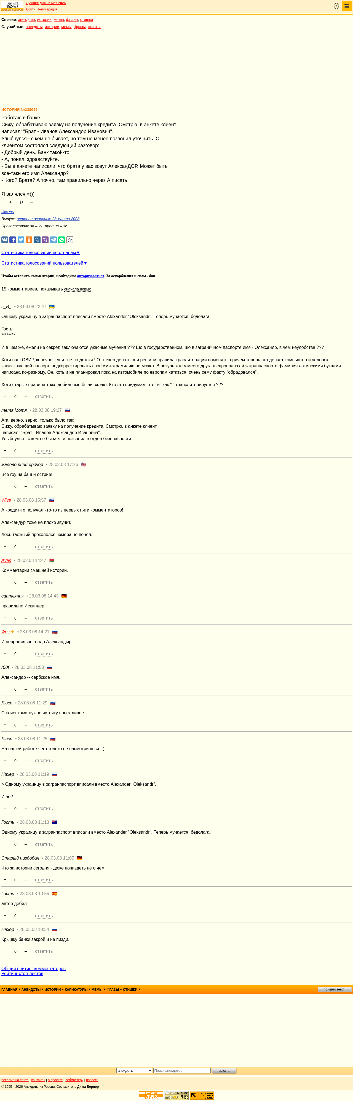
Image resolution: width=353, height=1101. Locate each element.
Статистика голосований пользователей (42, 263)
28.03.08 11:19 (34, 774)
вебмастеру (74, 1080)
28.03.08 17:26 (63, 464)
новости (92, 1080)
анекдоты (26, 19)
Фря (5, 631)
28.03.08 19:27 (47, 410)
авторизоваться (90, 276)
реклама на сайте (15, 1080)
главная (9, 990)
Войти (31, 9)
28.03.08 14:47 (31, 560)
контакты (38, 1080)
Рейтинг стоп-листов (22, 973)
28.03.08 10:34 (34, 929)
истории (44, 19)
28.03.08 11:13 (34, 822)
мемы (59, 19)
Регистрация (47, 9)
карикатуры (76, 990)
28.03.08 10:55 (34, 893)
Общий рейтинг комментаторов (33, 968)
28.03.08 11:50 (29, 667)
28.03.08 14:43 (44, 596)
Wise (6, 500)
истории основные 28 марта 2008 (48, 219)
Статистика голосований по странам (38, 252)
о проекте (55, 1080)
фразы (72, 19)
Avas (6, 560)
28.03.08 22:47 (32, 306)
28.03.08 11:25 (32, 738)
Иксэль (7, 211)
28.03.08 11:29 (32, 703)
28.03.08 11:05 (59, 858)
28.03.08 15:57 (31, 500)
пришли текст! (335, 989)
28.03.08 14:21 (34, 631)
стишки (86, 19)
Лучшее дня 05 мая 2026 (46, 3)
